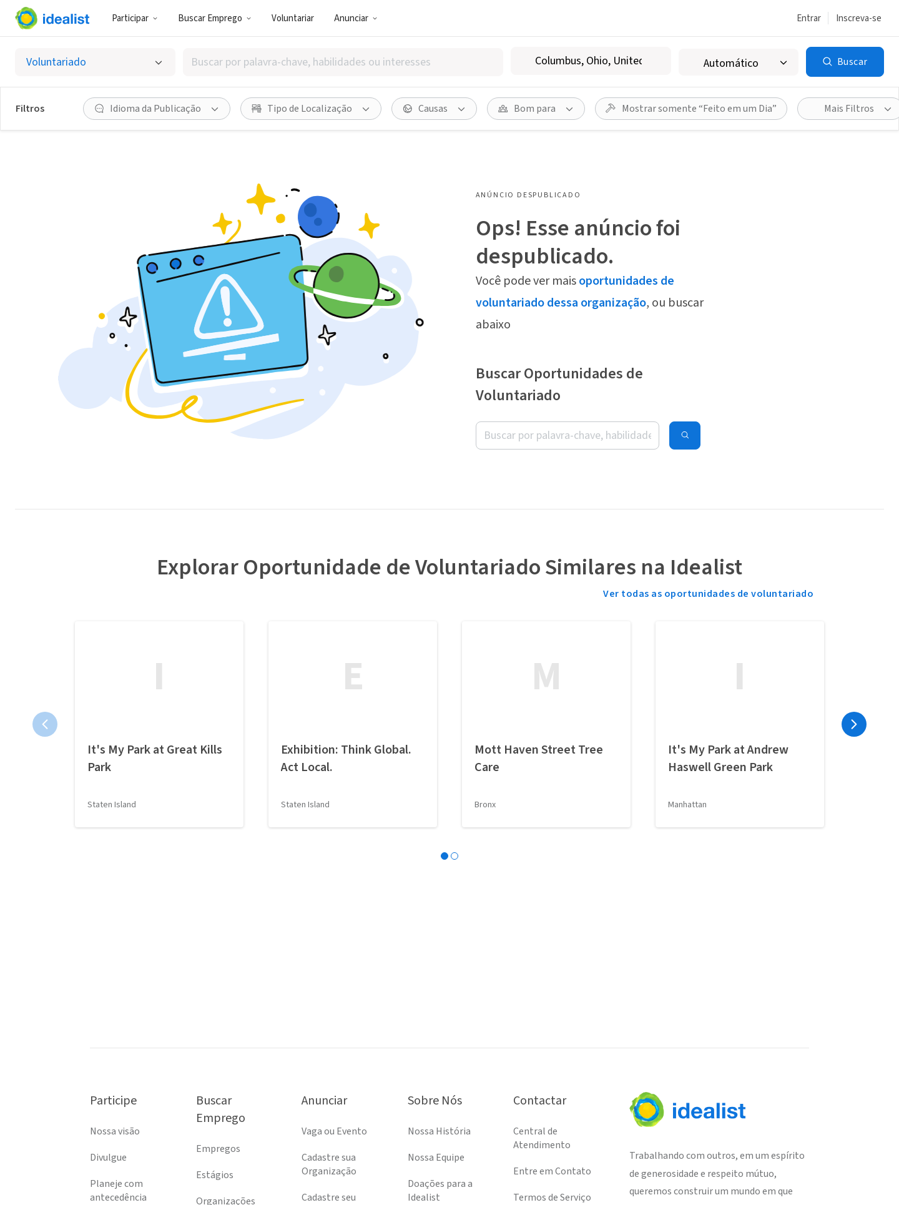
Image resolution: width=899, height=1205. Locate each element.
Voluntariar (293, 18)
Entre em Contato (552, 1171)
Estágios (214, 1175)
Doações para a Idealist (440, 1190)
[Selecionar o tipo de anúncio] (95, 62)
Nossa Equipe (436, 1157)
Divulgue (108, 1157)
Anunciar (356, 18)
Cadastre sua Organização (329, 1164)
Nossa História (439, 1131)
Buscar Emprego (215, 18)
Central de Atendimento (542, 1138)
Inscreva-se (859, 18)
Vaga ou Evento (334, 1131)
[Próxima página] (854, 724)
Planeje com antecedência (118, 1190)
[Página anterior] (44, 724)
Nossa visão (115, 1131)
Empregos (218, 1149)
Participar (135, 18)
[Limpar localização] (653, 61)
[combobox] (343, 62)
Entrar (809, 18)
